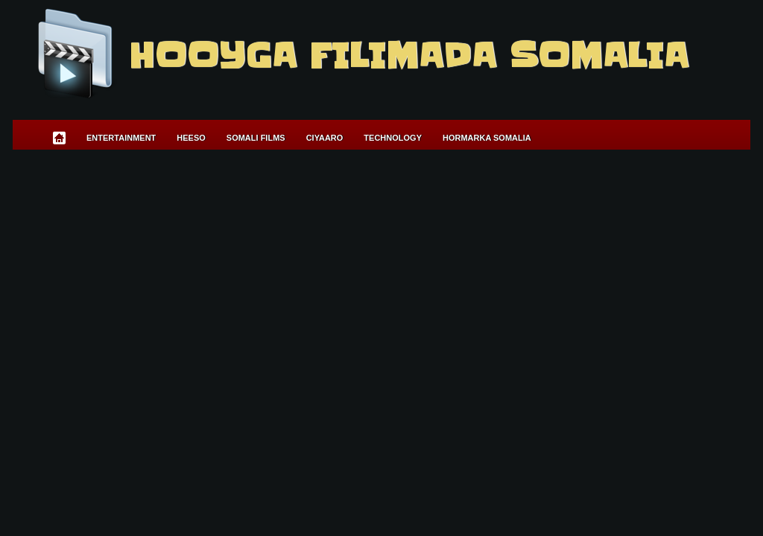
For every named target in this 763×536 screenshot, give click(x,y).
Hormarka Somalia (487, 137)
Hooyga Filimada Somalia (408, 56)
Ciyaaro (324, 137)
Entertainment (121, 137)
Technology (393, 137)
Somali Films (256, 137)
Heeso (191, 137)
